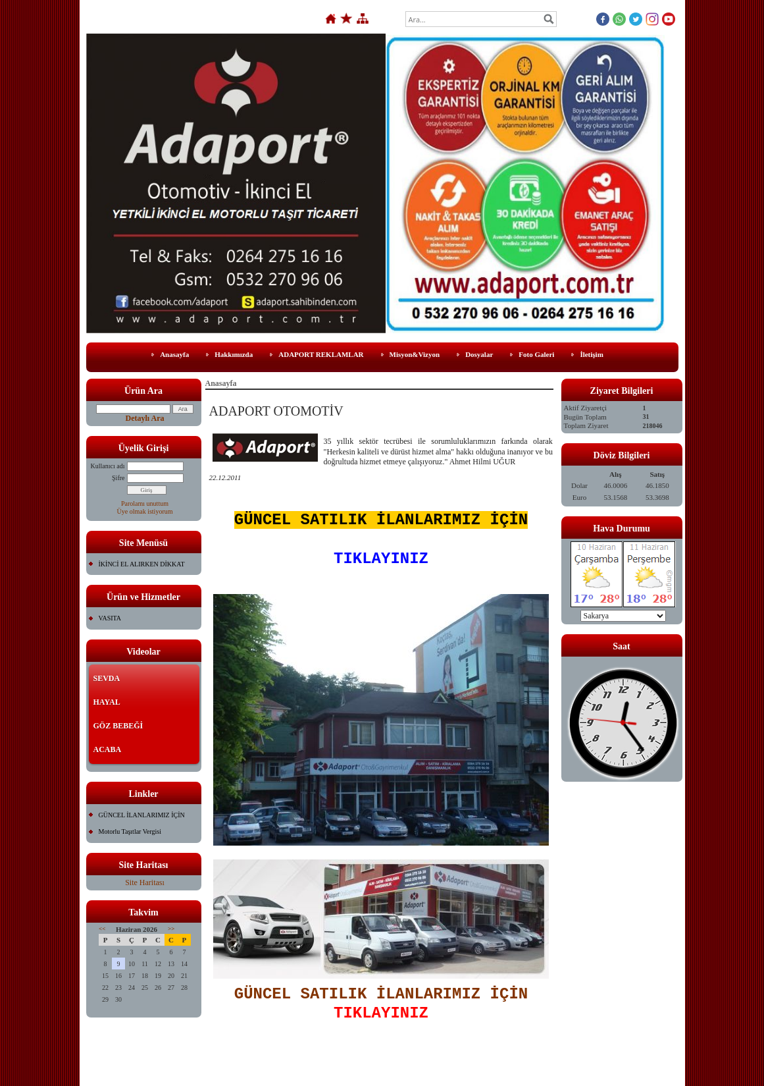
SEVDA (106, 678)
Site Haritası (145, 882)
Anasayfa (174, 354)
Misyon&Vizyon (415, 354)
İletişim (591, 354)
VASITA (110, 618)
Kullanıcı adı (108, 466)
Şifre (118, 477)
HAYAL (106, 702)
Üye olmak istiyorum (145, 511)
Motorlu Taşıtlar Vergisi (130, 831)
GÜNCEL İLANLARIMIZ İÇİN (142, 815)
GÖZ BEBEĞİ (118, 725)
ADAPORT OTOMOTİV (276, 411)
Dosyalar (479, 354)
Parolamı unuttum (144, 503)
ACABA (107, 749)
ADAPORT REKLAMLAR (320, 354)
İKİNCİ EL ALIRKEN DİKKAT (142, 564)
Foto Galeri (536, 354)
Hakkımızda (234, 354)
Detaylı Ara (145, 418)
